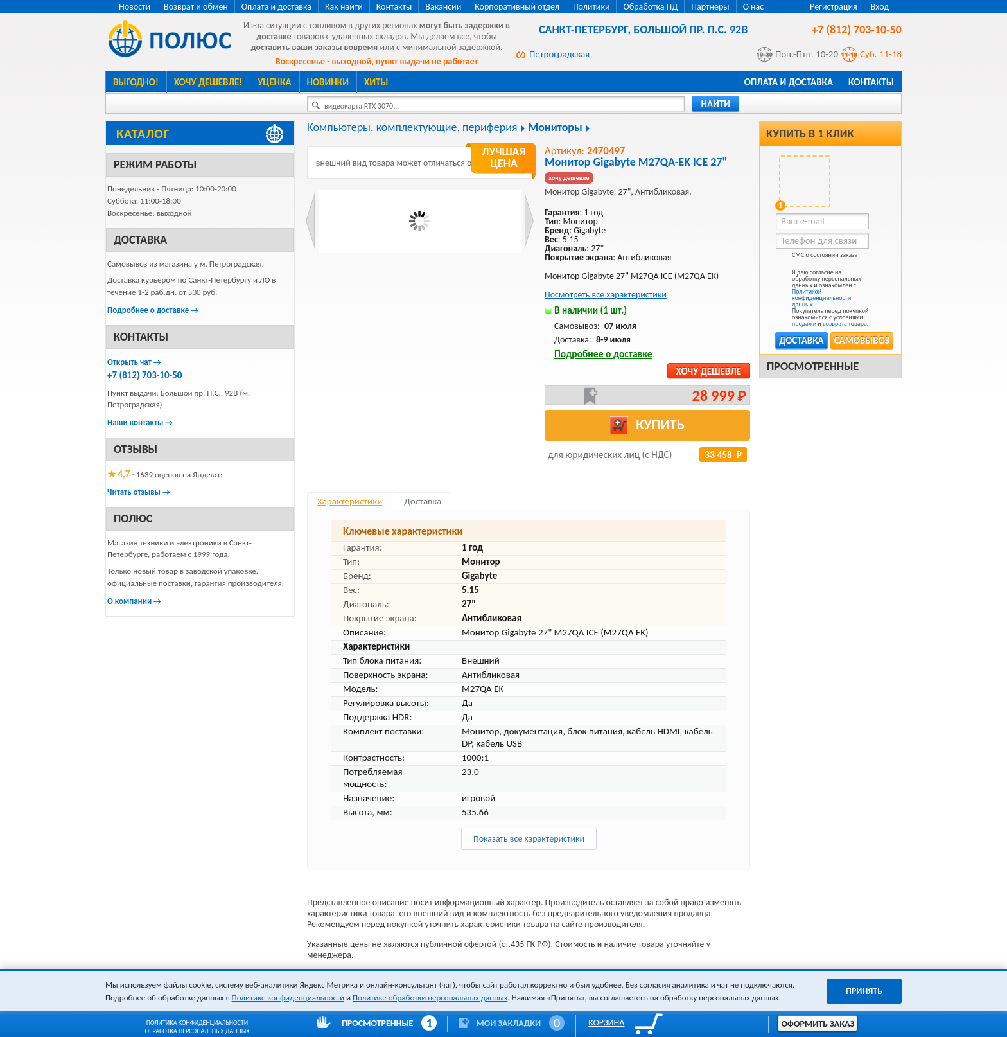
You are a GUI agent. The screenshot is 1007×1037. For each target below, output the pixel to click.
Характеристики (349, 501)
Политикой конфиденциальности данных (821, 297)
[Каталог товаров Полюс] (200, 133)
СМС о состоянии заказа (816, 257)
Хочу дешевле (708, 371)
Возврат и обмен (196, 6)
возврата (835, 323)
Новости (134, 6)
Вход (880, 6)
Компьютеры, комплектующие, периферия (412, 127)
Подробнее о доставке (603, 354)
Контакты (394, 6)
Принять (864, 991)
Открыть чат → (134, 362)
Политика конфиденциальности (197, 1022)
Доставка (801, 340)
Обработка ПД (650, 6)
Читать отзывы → (138, 492)
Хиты (376, 82)
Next (529, 221)
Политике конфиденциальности (288, 997)
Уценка (274, 82)
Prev (310, 221)
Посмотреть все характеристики (606, 294)
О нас (753, 6)
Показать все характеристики (528, 838)
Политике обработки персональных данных (430, 997)
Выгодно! (136, 82)
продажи (804, 323)
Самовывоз (861, 340)
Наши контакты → (140, 422)
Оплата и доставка (276, 6)
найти (715, 104)
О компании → (134, 601)
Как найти (344, 6)
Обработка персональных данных (197, 1031)
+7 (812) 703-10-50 (144, 375)
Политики (591, 6)
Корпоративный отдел (517, 6)
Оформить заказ (817, 1023)
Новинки (328, 82)
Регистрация (833, 6)
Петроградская (559, 54)
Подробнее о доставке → (152, 310)
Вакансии (443, 6)
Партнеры (710, 6)
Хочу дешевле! (208, 82)
